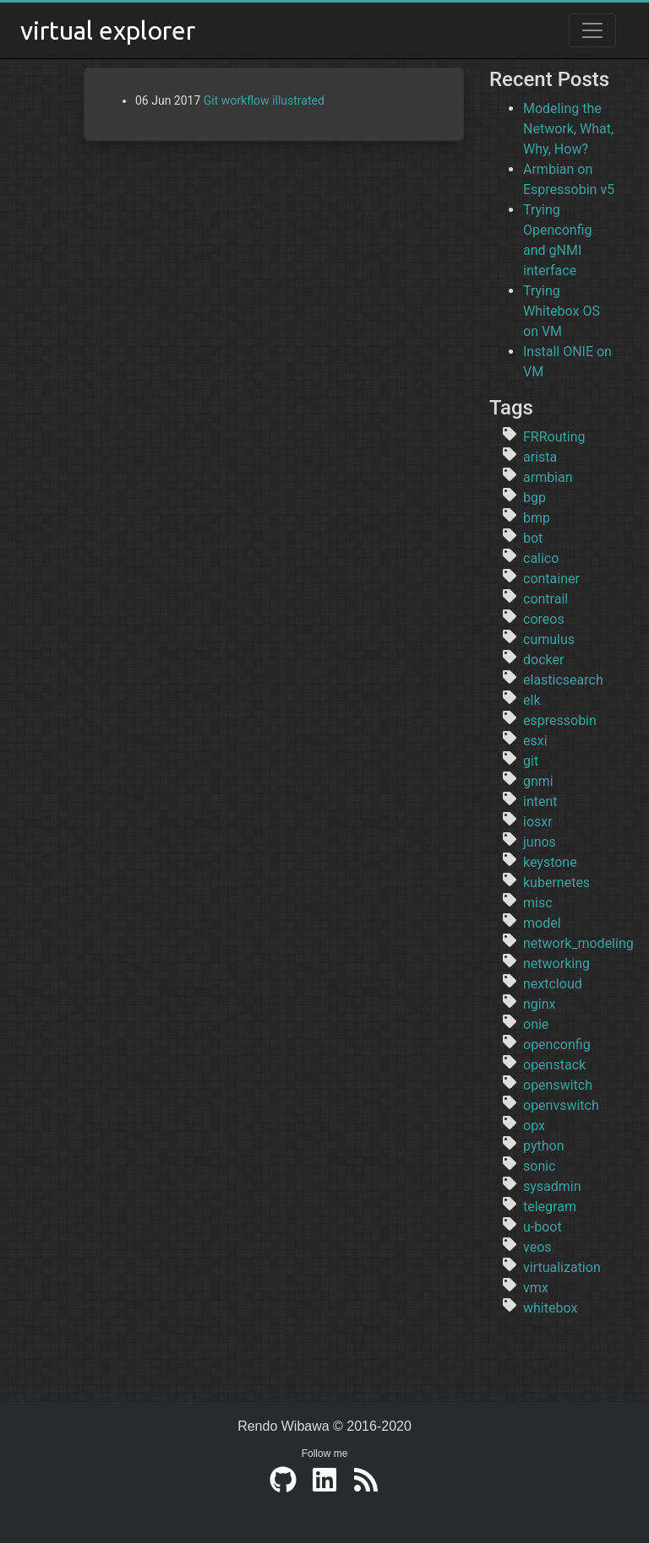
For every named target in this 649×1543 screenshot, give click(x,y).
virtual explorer (107, 30)
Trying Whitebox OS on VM (561, 311)
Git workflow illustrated (264, 100)
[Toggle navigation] (592, 30)
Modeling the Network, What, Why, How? (568, 128)
